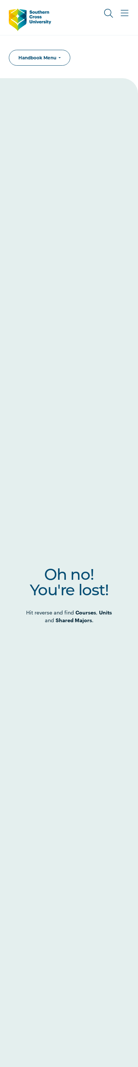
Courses (85, 612)
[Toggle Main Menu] (125, 13)
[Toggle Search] (108, 13)
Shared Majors (74, 620)
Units (105, 612)
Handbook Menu (37, 57)
